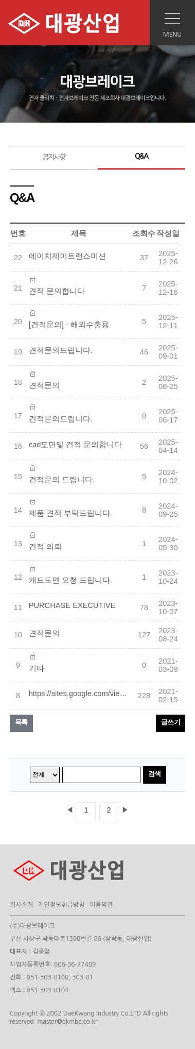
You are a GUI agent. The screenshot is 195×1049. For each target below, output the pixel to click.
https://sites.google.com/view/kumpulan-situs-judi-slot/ (80, 693)
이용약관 (101, 905)
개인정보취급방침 (61, 905)
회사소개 (21, 905)
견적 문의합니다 (57, 291)
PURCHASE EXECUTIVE (72, 605)
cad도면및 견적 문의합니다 (75, 445)
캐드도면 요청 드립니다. (70, 580)
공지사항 (53, 157)
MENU (172, 34)
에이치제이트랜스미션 (67, 256)
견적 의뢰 (45, 547)
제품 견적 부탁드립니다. (70, 513)
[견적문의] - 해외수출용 (69, 324)
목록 (21, 722)
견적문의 (44, 385)
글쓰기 (171, 722)
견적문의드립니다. (61, 350)
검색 (154, 773)
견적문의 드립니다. (62, 480)
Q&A (141, 156)
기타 (36, 668)
